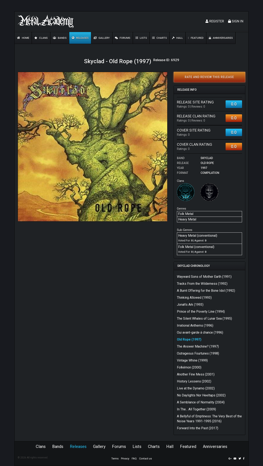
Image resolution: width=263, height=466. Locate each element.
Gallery (102, 37)
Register (214, 21)
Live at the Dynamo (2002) (196, 388)
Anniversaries (221, 37)
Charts (159, 37)
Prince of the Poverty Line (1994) (201, 311)
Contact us (145, 458)
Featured (196, 37)
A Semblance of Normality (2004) (201, 402)
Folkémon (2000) (189, 367)
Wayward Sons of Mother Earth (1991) (204, 277)
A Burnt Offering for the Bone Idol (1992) (206, 291)
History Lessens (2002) (194, 381)
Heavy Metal (187, 219)
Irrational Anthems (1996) (195, 325)
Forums (122, 37)
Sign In (235, 21)
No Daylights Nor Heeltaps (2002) (201, 395)
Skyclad (207, 158)
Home (23, 37)
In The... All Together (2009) (196, 409)
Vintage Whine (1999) (192, 360)
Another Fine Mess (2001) (196, 374)
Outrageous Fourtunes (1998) (198, 353)
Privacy (125, 458)
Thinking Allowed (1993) (194, 298)
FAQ (134, 458)
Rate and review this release (209, 77)
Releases (80, 37)
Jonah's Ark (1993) (190, 304)
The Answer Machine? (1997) (198, 346)
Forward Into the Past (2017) (197, 428)
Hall (177, 37)
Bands (60, 37)
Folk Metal (185, 214)
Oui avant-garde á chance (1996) (200, 332)
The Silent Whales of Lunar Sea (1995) (204, 318)
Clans (41, 37)
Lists (141, 37)
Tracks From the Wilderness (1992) (202, 284)
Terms (115, 458)
